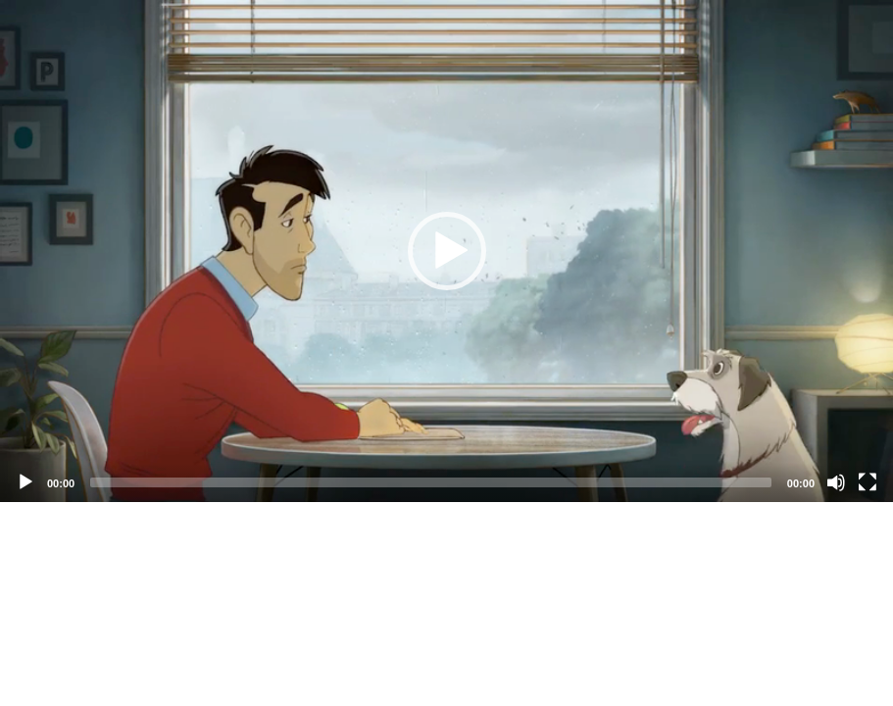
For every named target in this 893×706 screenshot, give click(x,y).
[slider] (430, 482)
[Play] (25, 482)
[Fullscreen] (867, 482)
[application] (446, 251)
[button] (447, 251)
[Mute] (836, 482)
